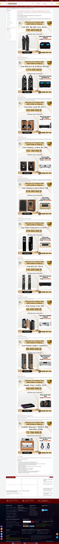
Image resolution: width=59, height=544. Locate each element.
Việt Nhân (51, 541)
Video (46, 0)
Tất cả (8, 30)
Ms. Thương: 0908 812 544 (16, 0)
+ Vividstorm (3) (9, 17)
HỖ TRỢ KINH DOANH (9, 505)
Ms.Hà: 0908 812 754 (10, 0)
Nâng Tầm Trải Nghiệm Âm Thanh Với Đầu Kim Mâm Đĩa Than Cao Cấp (48, 489)
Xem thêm (51, 477)
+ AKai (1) (8, 26)
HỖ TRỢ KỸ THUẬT (20, 505)
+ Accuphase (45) (9, 18)
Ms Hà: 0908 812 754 (18, 543)
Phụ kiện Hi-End (39, 539)
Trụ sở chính (8, 529)
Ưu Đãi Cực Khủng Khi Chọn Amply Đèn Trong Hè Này (48, 493)
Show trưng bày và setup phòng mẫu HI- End (29, 529)
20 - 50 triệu (9, 33)
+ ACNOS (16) (8, 20)
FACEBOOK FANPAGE (45, 505)
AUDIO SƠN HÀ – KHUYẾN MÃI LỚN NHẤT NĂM (48, 480)
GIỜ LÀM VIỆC (8, 535)
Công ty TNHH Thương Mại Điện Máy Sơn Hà (12, 519)
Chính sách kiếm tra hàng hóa (33, 507)
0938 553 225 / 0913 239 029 (11, 517)
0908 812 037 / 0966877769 (24, 508)
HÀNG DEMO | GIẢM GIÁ (32, 6)
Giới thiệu (43, 0)
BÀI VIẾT (44, 6)
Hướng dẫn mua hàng (32, 509)
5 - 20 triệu (8, 32)
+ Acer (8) (8, 19)
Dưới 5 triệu (8, 31)
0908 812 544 (14, 514)
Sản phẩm (12, 6)
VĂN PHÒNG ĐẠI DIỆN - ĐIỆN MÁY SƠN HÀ (43, 529)
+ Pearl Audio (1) (9, 15)
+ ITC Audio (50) (9, 14)
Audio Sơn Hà (43, 507)
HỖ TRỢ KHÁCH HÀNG (33, 505)
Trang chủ (7, 6)
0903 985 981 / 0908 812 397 (13, 511)
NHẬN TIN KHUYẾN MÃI (26, 519)
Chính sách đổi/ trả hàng (33, 510)
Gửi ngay (32, 521)
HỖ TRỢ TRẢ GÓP (39, 6)
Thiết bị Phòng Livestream (34, 539)
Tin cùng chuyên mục (10, 477)
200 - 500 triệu (9, 38)
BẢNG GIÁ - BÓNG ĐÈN (26, 490)
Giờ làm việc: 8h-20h (22, 0)
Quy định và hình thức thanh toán (34, 511)
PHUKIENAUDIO (17, 6)
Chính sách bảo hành (32, 508)
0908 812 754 (45, 501)
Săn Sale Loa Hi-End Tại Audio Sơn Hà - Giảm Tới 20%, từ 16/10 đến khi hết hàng (13, 491)
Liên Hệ (48, 0)
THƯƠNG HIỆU (26, 6)
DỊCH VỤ (21, 6)
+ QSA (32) (8, 16)
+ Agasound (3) (9, 25)
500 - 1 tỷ (8, 39)
